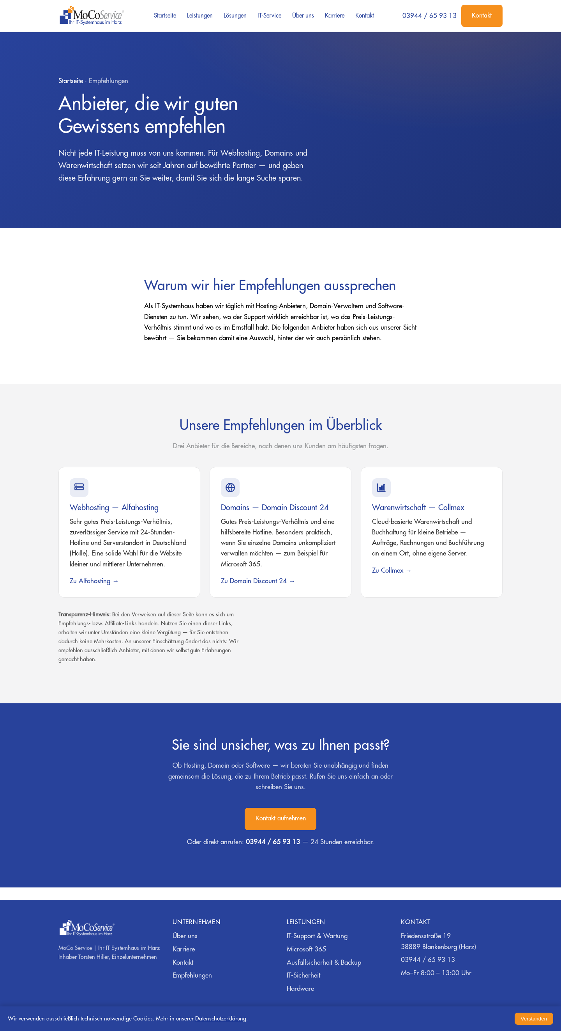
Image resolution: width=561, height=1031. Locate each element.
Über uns (303, 15)
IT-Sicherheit (303, 975)
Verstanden (534, 1019)
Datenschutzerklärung (220, 1019)
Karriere (334, 15)
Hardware (300, 988)
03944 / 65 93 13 (429, 15)
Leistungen (200, 15)
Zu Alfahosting (90, 581)
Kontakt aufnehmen (281, 818)
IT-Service (269, 15)
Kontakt (364, 15)
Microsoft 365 (306, 949)
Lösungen (235, 15)
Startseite (165, 15)
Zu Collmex (387, 570)
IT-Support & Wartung (317, 936)
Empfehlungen (192, 975)
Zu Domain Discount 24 (254, 581)
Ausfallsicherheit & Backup (324, 962)
